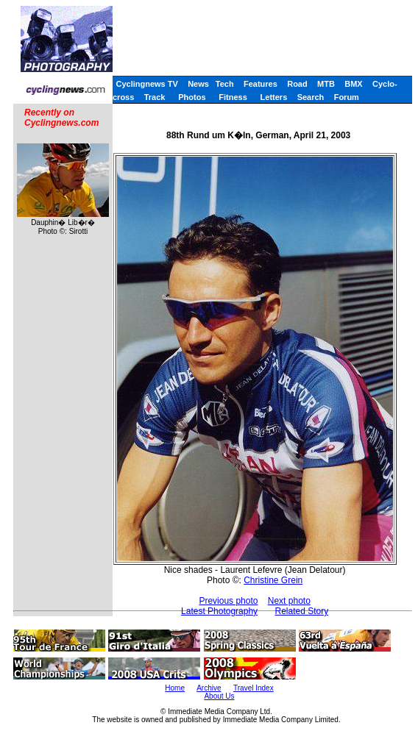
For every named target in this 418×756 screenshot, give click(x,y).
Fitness (233, 97)
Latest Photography (219, 611)
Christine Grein (273, 580)
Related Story (301, 611)
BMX (353, 83)
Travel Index (253, 688)
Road (297, 83)
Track (155, 97)
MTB (326, 83)
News (198, 83)
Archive (208, 688)
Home (175, 688)
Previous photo (228, 601)
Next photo (289, 601)
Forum (346, 97)
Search (311, 97)
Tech (225, 83)
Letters (274, 97)
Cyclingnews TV (146, 83)
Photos (191, 97)
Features (260, 83)
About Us (219, 696)
